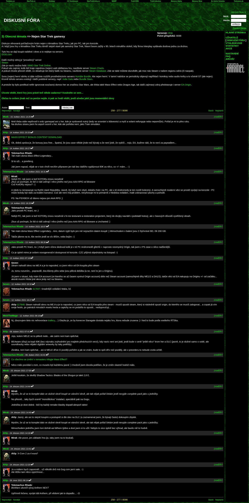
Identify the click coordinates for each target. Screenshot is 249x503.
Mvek (6, 116)
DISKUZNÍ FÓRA (236, 40)
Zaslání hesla (239, 28)
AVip (170, 33)
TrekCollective (155, 1)
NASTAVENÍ (232, 53)
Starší (211, 110)
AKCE (229, 48)
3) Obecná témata (14, 36)
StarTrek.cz (31, 1)
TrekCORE (135, 1)
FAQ (228, 56)
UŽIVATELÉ (232, 37)
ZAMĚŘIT (218, 117)
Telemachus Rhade (13, 171)
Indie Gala (68, 79)
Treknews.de (238, 1)
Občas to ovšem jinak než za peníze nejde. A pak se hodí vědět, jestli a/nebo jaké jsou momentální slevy (58, 98)
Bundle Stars (85, 79)
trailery (51, 320)
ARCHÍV (230, 59)
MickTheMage (10, 315)
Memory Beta (197, 1)
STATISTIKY (232, 46)
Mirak (6, 203)
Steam (5, 62)
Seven (6, 284)
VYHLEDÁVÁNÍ (234, 43)
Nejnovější (6, 110)
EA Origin (186, 84)
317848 (20, 304)
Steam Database (97, 71)
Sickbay (52, 1)
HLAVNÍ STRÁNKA (236, 32)
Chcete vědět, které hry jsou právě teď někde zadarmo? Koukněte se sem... (42, 93)
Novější (16, 110)
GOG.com (7, 54)
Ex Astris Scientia (218, 1)
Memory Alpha (176, 1)
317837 (36, 289)
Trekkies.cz (10, 1)
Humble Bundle (83, 76)
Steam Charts (97, 68)
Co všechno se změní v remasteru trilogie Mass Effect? (39, 359)
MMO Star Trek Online (39, 65)
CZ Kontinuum (72, 1)
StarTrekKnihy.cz (93, 1)
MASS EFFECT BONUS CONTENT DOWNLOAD (36, 137)
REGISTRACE (238, 12)
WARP (114, 1)
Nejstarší (219, 110)
